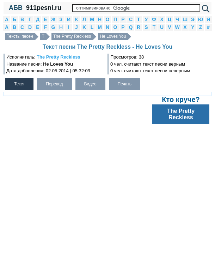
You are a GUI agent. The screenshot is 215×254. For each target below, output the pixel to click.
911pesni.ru (43, 7)
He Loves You (113, 36)
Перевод (54, 83)
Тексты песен (20, 36)
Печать (124, 83)
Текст (19, 83)
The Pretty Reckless (72, 36)
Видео (90, 83)
